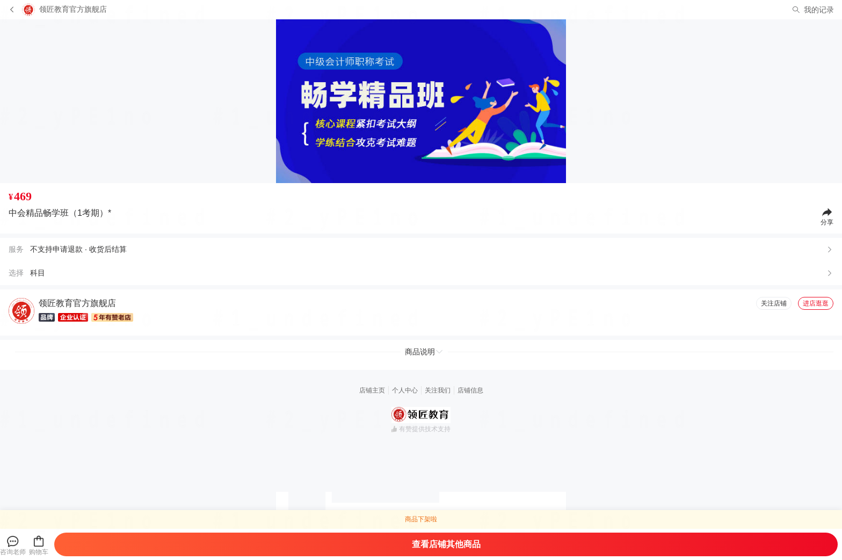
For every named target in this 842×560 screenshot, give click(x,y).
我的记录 (819, 9)
